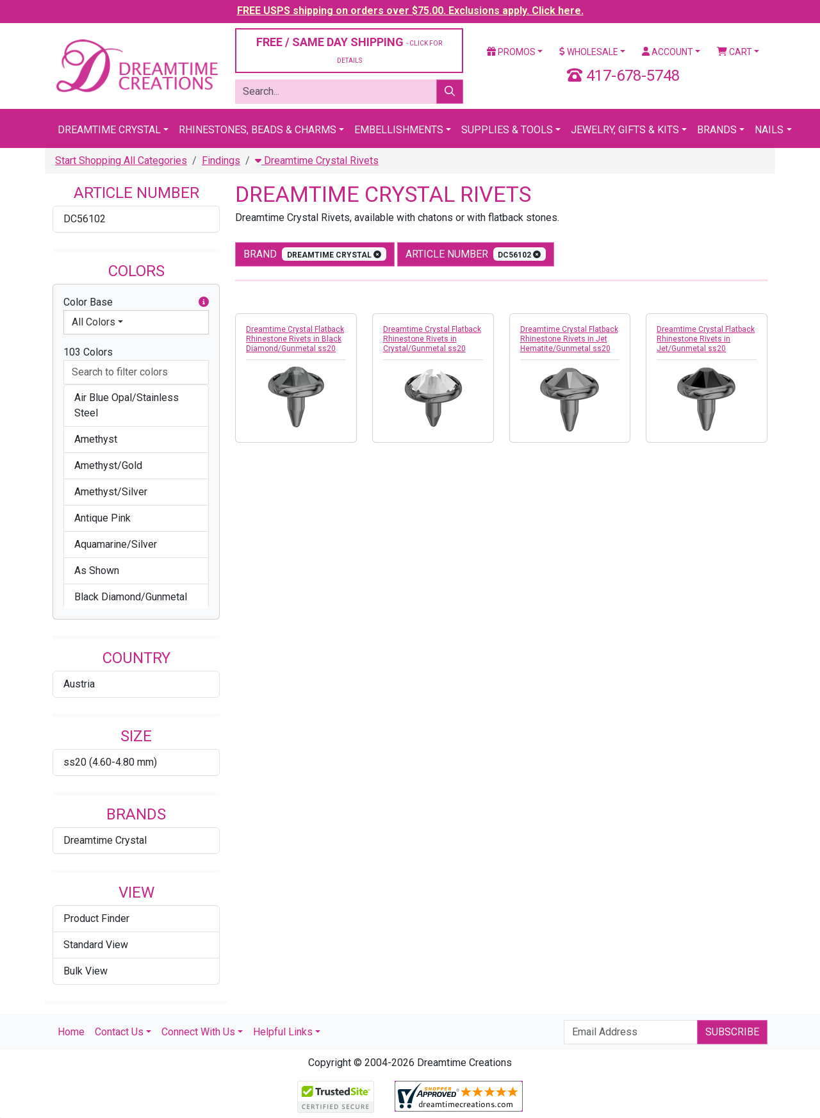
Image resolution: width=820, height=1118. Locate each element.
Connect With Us (198, 1032)
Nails (769, 130)
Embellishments (398, 130)
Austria (79, 684)
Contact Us (119, 1032)
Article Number (476, 254)
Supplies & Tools (507, 130)
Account (667, 52)
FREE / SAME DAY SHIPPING (349, 49)
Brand (314, 254)
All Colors (93, 322)
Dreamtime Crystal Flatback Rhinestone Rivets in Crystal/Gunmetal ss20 (432, 339)
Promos (511, 52)
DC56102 (84, 219)
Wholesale (588, 52)
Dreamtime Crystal (109, 130)
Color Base (136, 302)
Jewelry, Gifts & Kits (625, 130)
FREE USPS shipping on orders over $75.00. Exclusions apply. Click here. (410, 10)
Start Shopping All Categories (121, 160)
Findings (221, 160)
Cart (734, 52)
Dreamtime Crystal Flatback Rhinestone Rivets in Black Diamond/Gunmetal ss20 (295, 339)
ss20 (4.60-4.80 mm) (110, 762)
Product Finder (96, 918)
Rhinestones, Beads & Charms (257, 130)
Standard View (95, 945)
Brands (717, 130)
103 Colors (88, 352)
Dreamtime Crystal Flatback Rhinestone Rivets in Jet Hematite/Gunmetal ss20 (569, 339)
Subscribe (732, 1032)
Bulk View (85, 971)
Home (71, 1032)
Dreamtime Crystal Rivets (317, 160)
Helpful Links (283, 1032)
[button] (204, 302)
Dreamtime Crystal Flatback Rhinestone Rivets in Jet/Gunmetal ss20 (706, 339)
